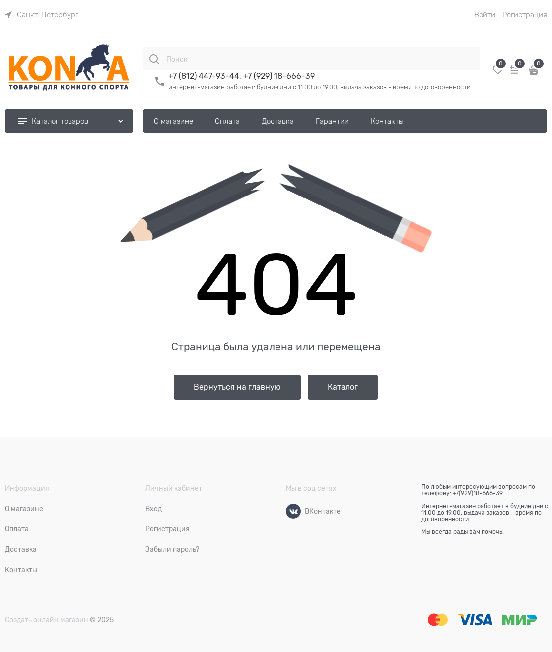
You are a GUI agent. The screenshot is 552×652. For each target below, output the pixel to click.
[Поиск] (154, 59)
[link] (41, 15)
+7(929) (463, 493)
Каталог (343, 387)
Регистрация (524, 15)
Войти (484, 15)
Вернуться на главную (237, 387)
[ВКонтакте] (293, 511)
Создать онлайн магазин (46, 620)
